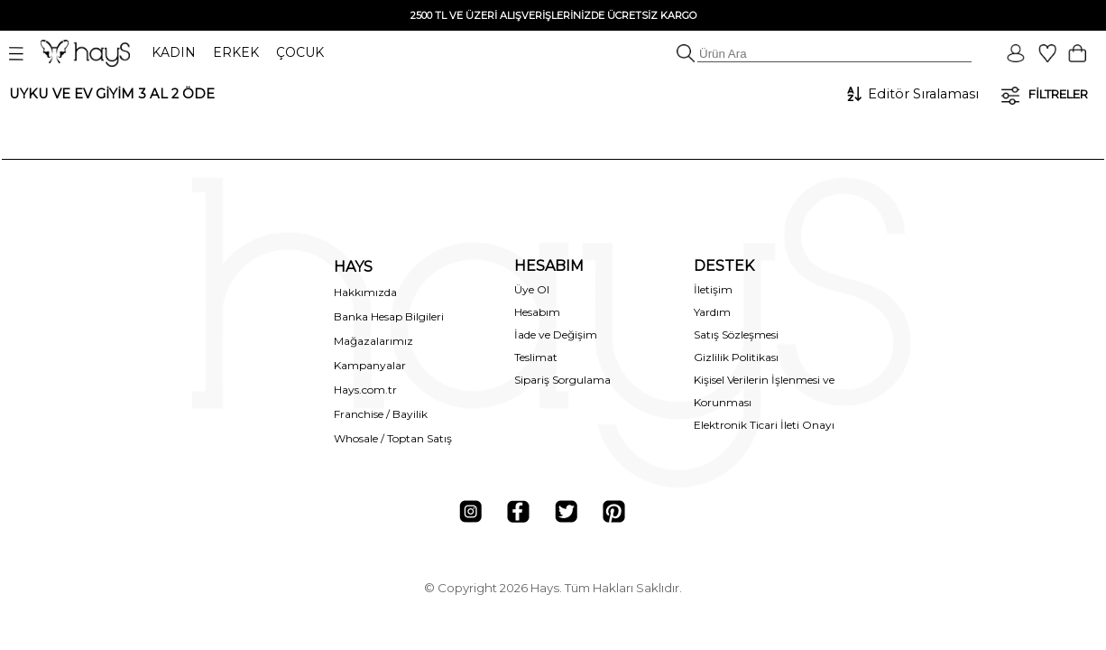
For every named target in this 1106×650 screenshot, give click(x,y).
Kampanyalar (370, 365)
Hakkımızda (365, 292)
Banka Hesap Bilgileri (389, 316)
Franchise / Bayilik (381, 414)
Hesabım (537, 312)
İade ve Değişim (555, 334)
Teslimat (536, 357)
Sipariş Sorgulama (562, 379)
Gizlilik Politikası (736, 357)
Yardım (712, 312)
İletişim (713, 289)
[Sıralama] (922, 93)
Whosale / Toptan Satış (393, 438)
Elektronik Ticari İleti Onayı (764, 425)
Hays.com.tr (365, 389)
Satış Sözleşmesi (736, 334)
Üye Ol (531, 289)
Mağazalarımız (373, 341)
